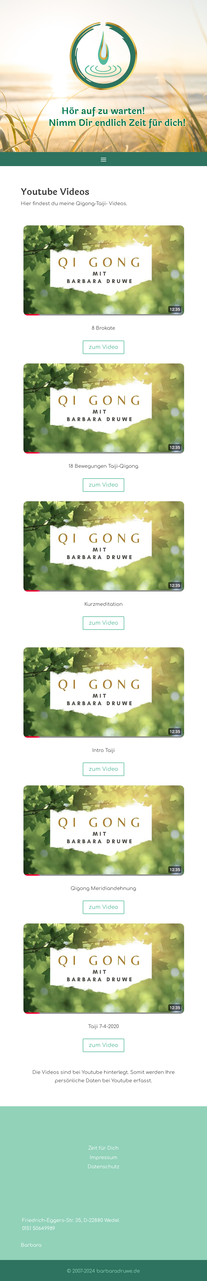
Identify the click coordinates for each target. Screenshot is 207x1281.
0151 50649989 (38, 1228)
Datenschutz (103, 1166)
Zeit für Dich (103, 1148)
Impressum (103, 1157)
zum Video (103, 347)
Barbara (31, 1245)
